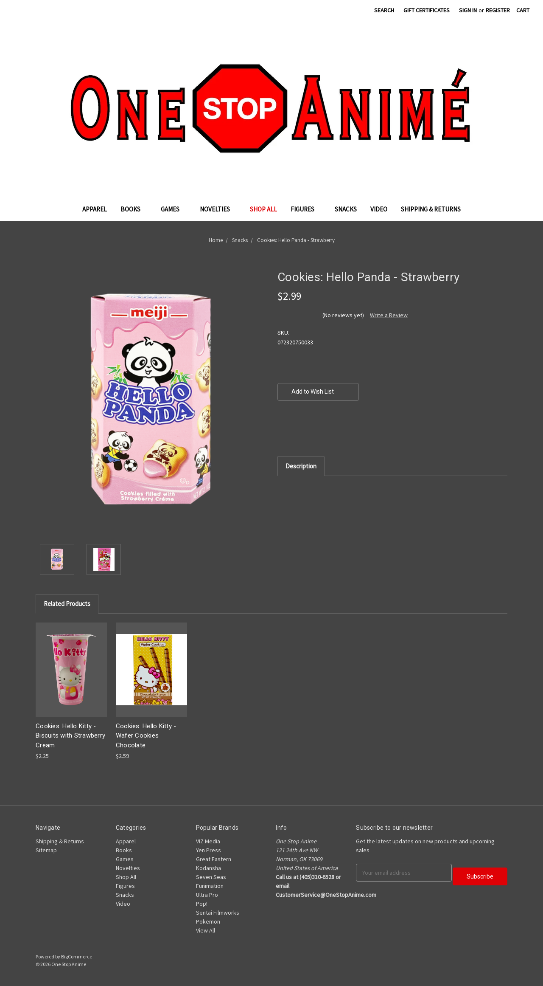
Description (300, 466)
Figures (306, 209)
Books (133, 209)
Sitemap (46, 850)
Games (173, 209)
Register (498, 10)
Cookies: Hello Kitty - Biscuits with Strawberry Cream (70, 735)
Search (384, 10)
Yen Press (208, 850)
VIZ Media (208, 841)
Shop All (263, 209)
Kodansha (208, 868)
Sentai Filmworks (217, 912)
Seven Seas (211, 877)
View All (205, 930)
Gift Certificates (426, 10)
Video (378, 209)
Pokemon (208, 921)
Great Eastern (213, 859)
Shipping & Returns (431, 209)
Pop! (201, 903)
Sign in (468, 10)
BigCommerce (76, 956)
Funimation (210, 886)
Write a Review (389, 315)
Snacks (346, 209)
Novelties (218, 209)
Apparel (94, 209)
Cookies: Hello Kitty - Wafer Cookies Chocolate (146, 735)
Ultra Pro (207, 895)
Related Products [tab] (67, 604)
